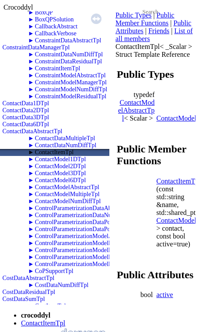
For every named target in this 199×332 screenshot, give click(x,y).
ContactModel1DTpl (60, 159)
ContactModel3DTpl (60, 173)
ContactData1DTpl (26, 103)
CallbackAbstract (56, 26)
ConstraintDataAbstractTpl (68, 40)
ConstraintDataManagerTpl (36, 47)
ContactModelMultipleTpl (67, 194)
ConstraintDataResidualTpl (68, 61)
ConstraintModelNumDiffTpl (71, 89)
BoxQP (44, 12)
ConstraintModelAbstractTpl (70, 75)
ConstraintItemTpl (57, 68)
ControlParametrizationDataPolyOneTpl (84, 222)
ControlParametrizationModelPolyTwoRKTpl (91, 257)
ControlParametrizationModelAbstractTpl (86, 236)
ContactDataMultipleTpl (65, 138)
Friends (158, 31)
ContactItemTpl (54, 152)
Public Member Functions (145, 19)
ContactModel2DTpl (60, 166)
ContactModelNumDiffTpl (68, 201)
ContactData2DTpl (26, 110)
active (165, 294)
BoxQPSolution (54, 19)
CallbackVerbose (56, 33)
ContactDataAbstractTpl (33, 131)
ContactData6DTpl (26, 124)
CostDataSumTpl (24, 299)
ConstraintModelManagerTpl (71, 82)
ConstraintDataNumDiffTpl (69, 54)
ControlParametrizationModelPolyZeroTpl (87, 264)
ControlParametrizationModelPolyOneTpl (86, 250)
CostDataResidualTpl (29, 292)
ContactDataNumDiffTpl (66, 145)
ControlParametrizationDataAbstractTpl (84, 208)
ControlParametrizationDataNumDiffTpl (85, 215)
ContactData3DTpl (26, 117)
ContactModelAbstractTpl (67, 187)
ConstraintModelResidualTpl (70, 96)
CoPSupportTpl (54, 271)
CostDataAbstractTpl (29, 278)
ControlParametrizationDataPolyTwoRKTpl (89, 229)
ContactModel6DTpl (60, 180)
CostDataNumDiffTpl (62, 285)
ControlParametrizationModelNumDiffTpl (87, 243)
